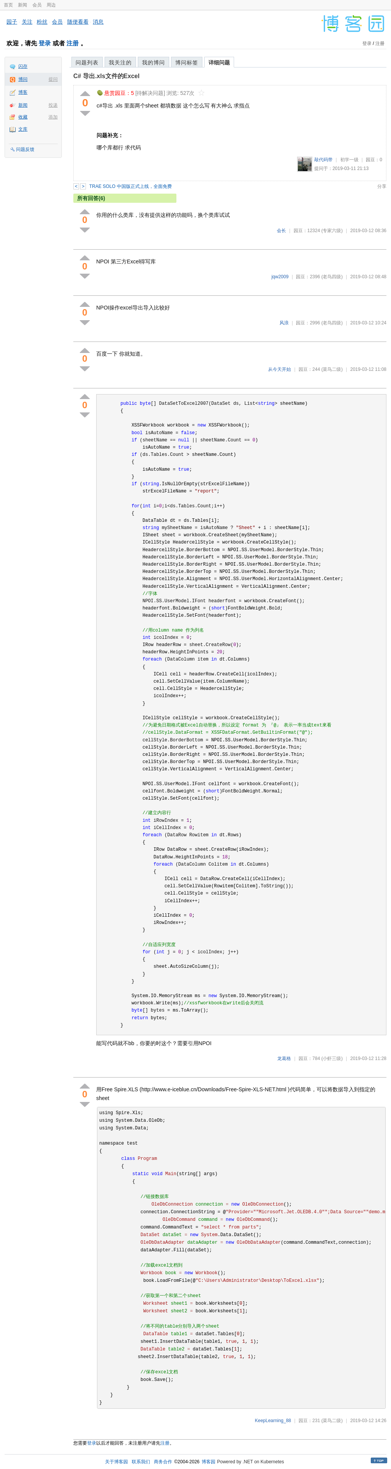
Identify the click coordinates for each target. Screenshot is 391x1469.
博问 (22, 79)
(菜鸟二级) (332, 369)
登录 (45, 43)
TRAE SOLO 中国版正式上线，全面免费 (130, 186)
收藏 (22, 117)
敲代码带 (323, 159)
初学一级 (349, 159)
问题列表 (87, 62)
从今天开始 (279, 369)
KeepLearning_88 (273, 1420)
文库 (22, 129)
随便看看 (78, 22)
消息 (98, 22)
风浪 (284, 323)
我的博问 (153, 62)
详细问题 (219, 62)
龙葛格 (284, 1058)
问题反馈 (25, 149)
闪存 (22, 66)
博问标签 (186, 62)
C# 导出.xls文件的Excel (106, 76)
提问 (53, 79)
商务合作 (163, 1461)
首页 (8, 5)
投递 (53, 105)
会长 (281, 230)
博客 (22, 92)
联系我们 (141, 1461)
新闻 (22, 5)
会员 (37, 5)
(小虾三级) (332, 1058)
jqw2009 (280, 276)
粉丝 (42, 22)
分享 (381, 186)
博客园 (208, 1461)
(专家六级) (332, 230)
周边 (51, 5)
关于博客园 (116, 1461)
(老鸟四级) (332, 276)
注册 (72, 43)
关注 (27, 22)
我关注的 (120, 62)
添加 (53, 117)
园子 (11, 22)
